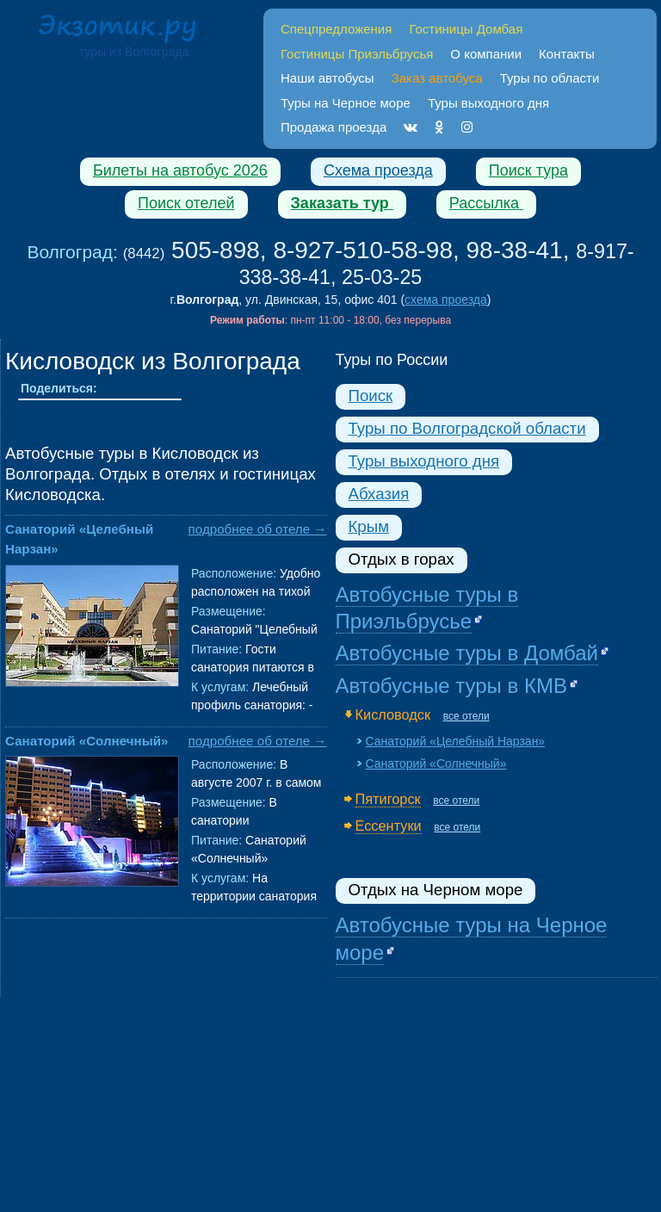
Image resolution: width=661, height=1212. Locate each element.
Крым (369, 526)
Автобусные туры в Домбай (467, 653)
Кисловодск (393, 714)
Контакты (567, 53)
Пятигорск (388, 799)
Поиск (371, 395)
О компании (486, 53)
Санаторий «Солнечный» (86, 740)
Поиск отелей (186, 203)
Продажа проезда (333, 127)
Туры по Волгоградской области (467, 428)
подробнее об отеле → (257, 529)
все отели (466, 716)
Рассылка (486, 203)
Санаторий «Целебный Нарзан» (456, 741)
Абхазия (379, 494)
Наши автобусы (327, 78)
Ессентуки (388, 825)
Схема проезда (378, 170)
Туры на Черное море (346, 103)
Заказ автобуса (437, 78)
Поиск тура (528, 170)
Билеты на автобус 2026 (180, 170)
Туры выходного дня (488, 103)
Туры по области (550, 78)
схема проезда (446, 299)
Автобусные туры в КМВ (451, 685)
